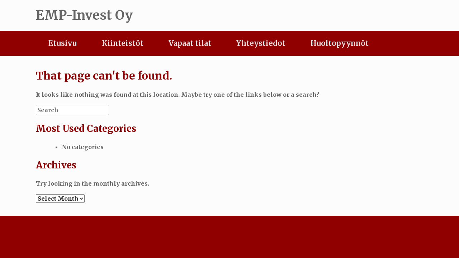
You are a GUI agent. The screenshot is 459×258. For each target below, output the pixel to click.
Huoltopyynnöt (340, 43)
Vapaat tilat (190, 43)
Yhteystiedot (260, 43)
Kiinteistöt (122, 43)
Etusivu (62, 43)
